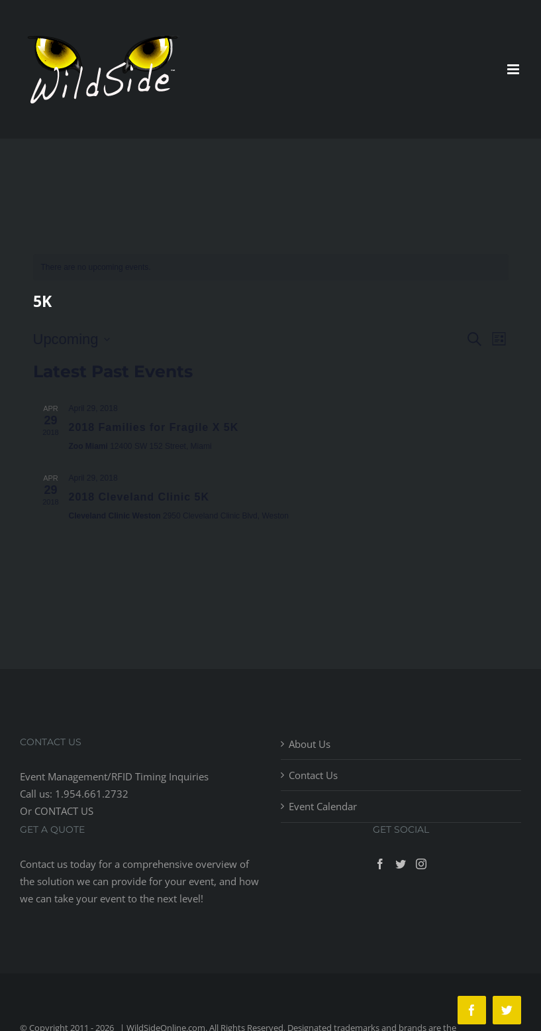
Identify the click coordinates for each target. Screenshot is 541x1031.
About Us (309, 744)
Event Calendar (323, 806)
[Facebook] (380, 864)
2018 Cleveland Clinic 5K (139, 497)
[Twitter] (400, 864)
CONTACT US (63, 811)
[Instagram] (421, 864)
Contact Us (313, 775)
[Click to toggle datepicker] (71, 339)
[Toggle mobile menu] (514, 69)
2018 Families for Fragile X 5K (154, 427)
